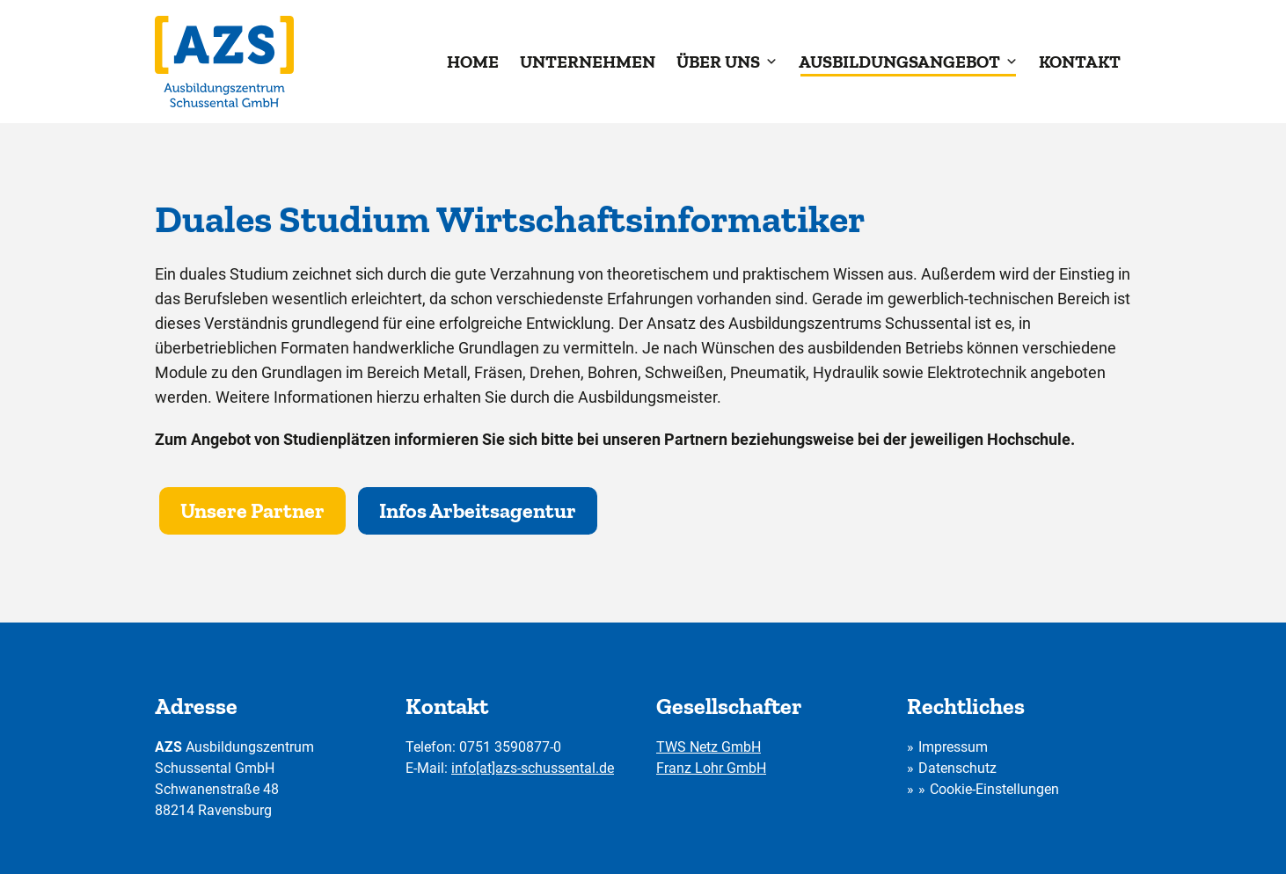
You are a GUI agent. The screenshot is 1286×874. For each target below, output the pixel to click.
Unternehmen (587, 61)
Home (473, 61)
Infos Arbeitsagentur (477, 510)
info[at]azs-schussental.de (532, 768)
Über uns (727, 61)
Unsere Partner (252, 510)
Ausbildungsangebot (908, 61)
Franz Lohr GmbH (711, 768)
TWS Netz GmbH (708, 747)
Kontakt (1080, 61)
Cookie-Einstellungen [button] (994, 789)
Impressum (953, 747)
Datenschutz (957, 768)
